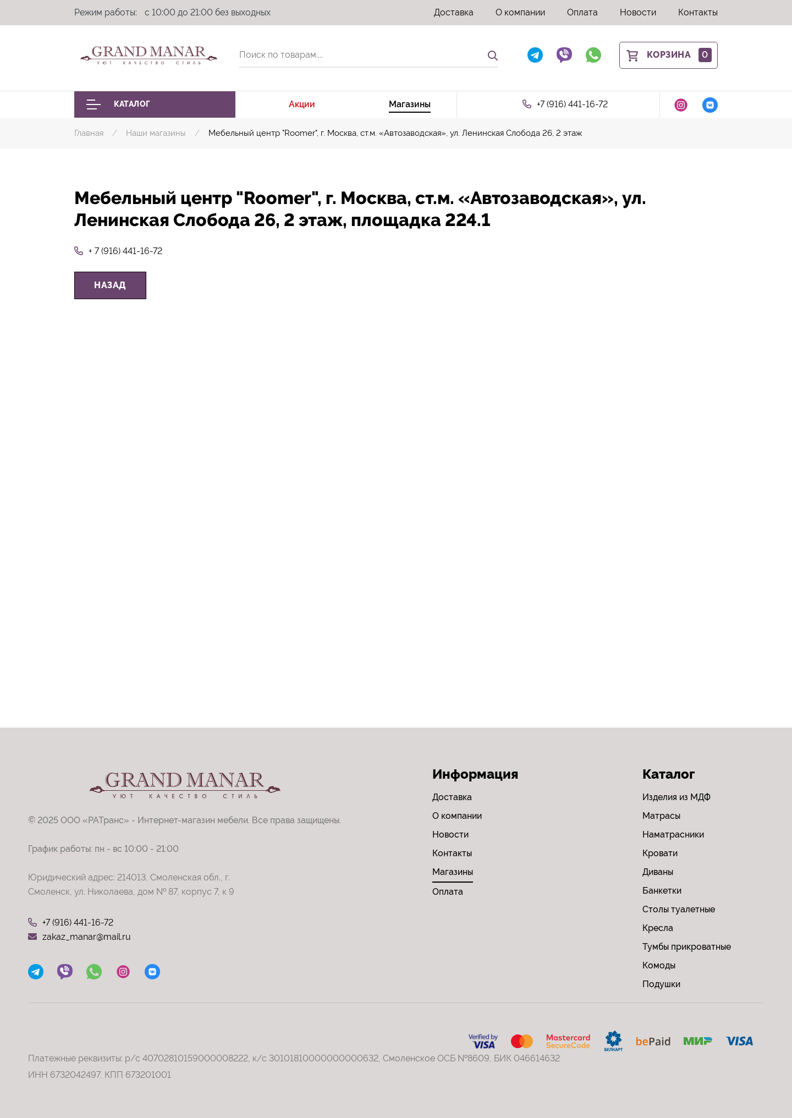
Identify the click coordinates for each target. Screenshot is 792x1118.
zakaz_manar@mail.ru (79, 937)
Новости (638, 12)
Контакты (698, 12)
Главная (88, 133)
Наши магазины (156, 133)
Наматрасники (673, 834)
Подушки (661, 984)
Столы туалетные (678, 909)
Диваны (657, 872)
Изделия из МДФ (676, 797)
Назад (110, 285)
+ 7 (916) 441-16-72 (118, 251)
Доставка (454, 12)
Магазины (410, 104)
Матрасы (661, 816)
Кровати (660, 853)
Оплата (582, 12)
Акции (302, 104)
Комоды (658, 965)
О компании (520, 12)
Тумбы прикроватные (686, 946)
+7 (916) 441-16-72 (565, 104)
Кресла (657, 928)
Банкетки (661, 890)
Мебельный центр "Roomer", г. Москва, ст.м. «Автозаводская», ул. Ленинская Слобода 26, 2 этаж (395, 133)
